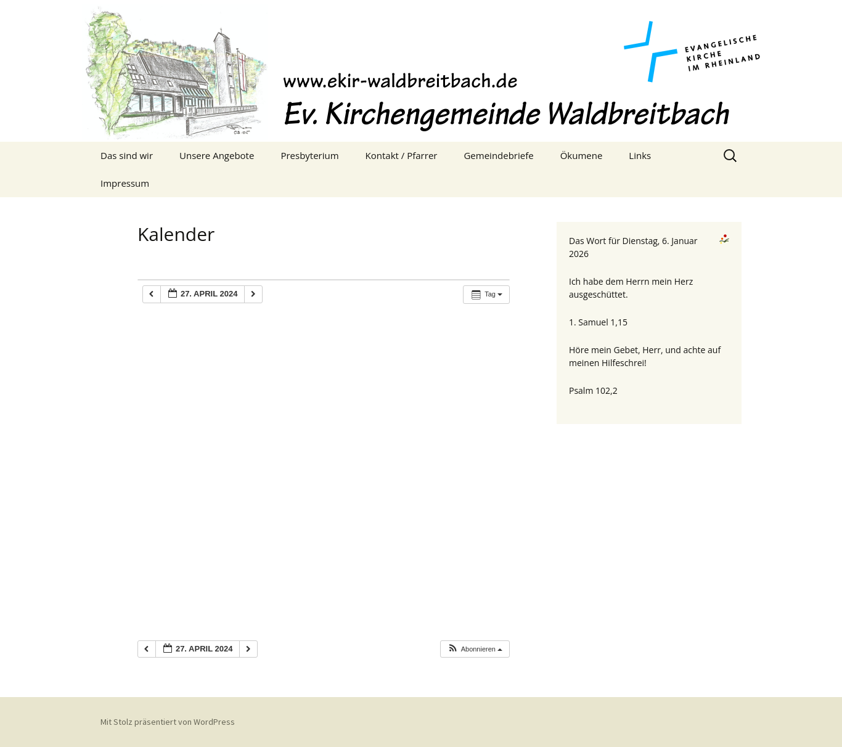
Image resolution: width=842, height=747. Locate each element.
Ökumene (581, 155)
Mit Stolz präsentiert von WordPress (167, 721)
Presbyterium (309, 155)
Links (640, 155)
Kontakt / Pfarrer (402, 155)
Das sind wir (126, 155)
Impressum (124, 183)
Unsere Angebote (216, 155)
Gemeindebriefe (498, 155)
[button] (475, 649)
